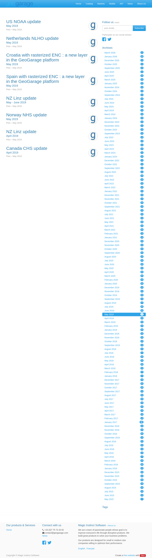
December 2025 (124, 60)
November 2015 (124, 476)
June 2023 (124, 141)
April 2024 (124, 110)
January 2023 (124, 156)
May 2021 (124, 222)
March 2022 (124, 187)
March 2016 (124, 460)
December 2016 (124, 426)
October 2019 (124, 295)
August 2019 (124, 302)
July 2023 (124, 137)
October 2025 (124, 64)
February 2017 (124, 418)
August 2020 (124, 256)
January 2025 (124, 83)
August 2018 (124, 349)
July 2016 (124, 445)
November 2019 (124, 291)
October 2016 (124, 433)
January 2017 (124, 422)
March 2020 (124, 275)
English (81, 548)
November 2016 (124, 429)
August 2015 (124, 487)
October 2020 (124, 249)
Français (91, 548)
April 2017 (124, 410)
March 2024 (124, 114)
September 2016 (124, 437)
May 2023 (124, 145)
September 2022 (124, 168)
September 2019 (124, 299)
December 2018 (124, 333)
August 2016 (124, 441)
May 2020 (124, 268)
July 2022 (124, 175)
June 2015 (124, 495)
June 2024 (124, 102)
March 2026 (124, 52)
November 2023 (124, 125)
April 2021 (124, 225)
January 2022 (124, 191)
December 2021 (124, 195)
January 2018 (124, 376)
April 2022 (124, 183)
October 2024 (124, 91)
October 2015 (124, 479)
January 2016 (124, 468)
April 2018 (124, 364)
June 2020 (124, 264)
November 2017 (124, 383)
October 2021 (124, 202)
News (45, 536)
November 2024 (124, 87)
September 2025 (124, 68)
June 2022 (124, 179)
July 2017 (124, 399)
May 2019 (124, 314)
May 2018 (124, 360)
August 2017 (124, 395)
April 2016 (124, 456)
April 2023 (124, 148)
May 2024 (124, 106)
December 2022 (124, 160)
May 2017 (124, 406)
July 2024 (124, 98)
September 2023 (124, 133)
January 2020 (124, 283)
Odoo (143, 555)
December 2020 (124, 241)
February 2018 (124, 372)
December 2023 (124, 122)
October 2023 (124, 129)
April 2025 (124, 75)
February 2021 (124, 233)
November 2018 (124, 337)
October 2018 (124, 341)
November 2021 (124, 198)
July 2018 (124, 352)
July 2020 (124, 260)
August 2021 (124, 210)
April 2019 (124, 318)
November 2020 (124, 245)
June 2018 (124, 356)
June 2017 (124, 403)
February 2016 (124, 464)
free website (129, 555)
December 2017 (124, 379)
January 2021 (124, 237)
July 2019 (124, 306)
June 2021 (124, 218)
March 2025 (124, 79)
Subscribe (139, 28)
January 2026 (124, 56)
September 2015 (124, 483)
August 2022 (124, 172)
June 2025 (124, 71)
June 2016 (124, 449)
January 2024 (124, 118)
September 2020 (124, 252)
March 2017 (124, 414)
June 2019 (124, 310)
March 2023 (124, 152)
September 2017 (124, 391)
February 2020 (124, 279)
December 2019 (124, 287)
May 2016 (124, 453)
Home (9, 530)
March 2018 (124, 368)
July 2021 (124, 214)
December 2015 (124, 472)
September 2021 (124, 206)
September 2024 (124, 95)
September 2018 (124, 345)
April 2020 (124, 272)
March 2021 (124, 229)
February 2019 (124, 326)
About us (112, 525)
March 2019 (124, 322)
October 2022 (124, 164)
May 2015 (124, 499)
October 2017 (124, 387)
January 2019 (124, 329)
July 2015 (124, 491)
